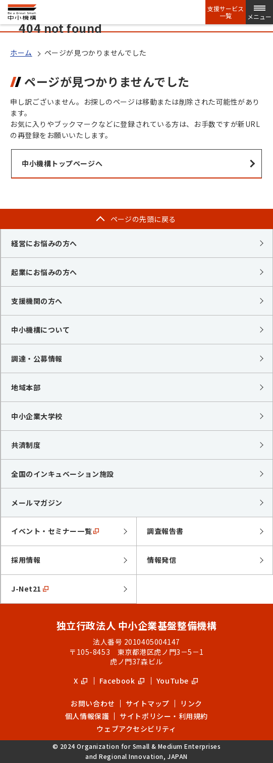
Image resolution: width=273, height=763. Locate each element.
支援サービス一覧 (225, 12)
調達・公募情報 (37, 358)
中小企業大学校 (37, 416)
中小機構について (40, 330)
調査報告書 (165, 531)
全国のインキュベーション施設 (62, 474)
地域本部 (25, 387)
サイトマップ (148, 703)
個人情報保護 (87, 716)
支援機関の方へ (37, 301)
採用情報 (25, 560)
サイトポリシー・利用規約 (164, 716)
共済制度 (25, 445)
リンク (191, 703)
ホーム (21, 53)
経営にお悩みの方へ (44, 243)
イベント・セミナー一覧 (55, 531)
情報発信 (161, 560)
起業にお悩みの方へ (44, 272)
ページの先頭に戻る (143, 219)
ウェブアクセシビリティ (136, 728)
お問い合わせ (93, 703)
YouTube (177, 680)
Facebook (121, 680)
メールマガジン (37, 503)
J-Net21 (29, 589)
